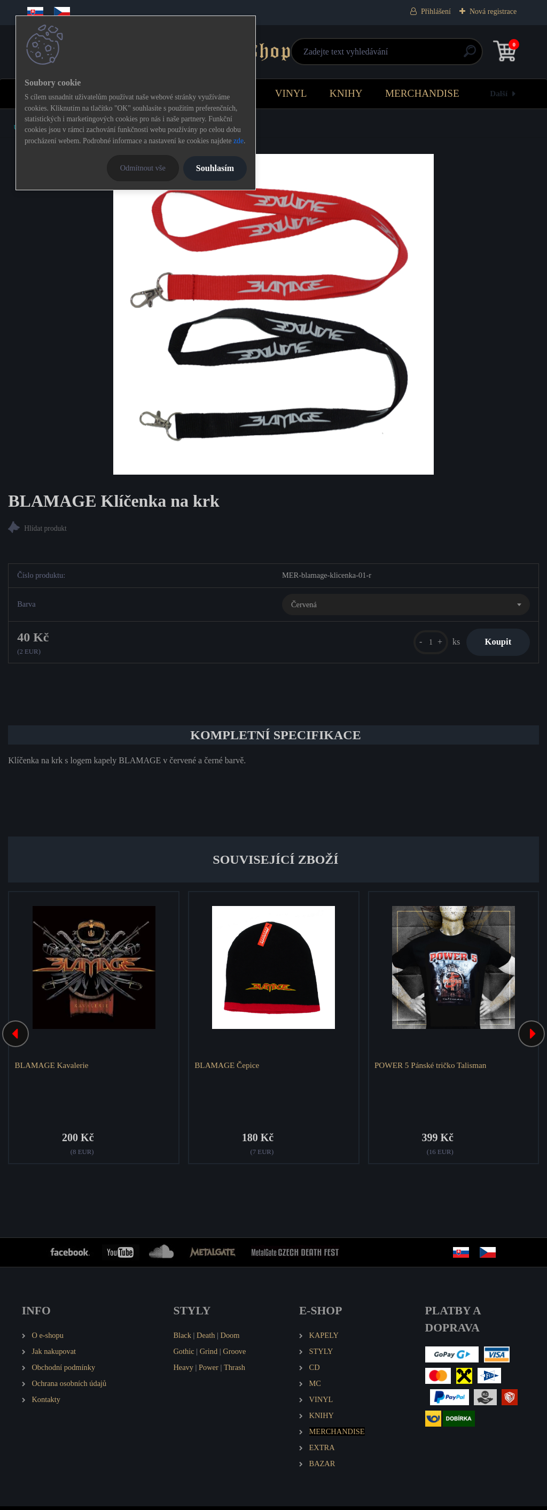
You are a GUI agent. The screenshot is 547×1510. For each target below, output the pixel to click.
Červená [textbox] (304, 605)
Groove (234, 1355)
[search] (401, 55)
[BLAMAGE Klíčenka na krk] (273, 314)
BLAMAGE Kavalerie (53, 1067)
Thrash (234, 1371)
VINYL (291, 93)
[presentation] (15, 1037)
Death (206, 1339)
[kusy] (423, 644)
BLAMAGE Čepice (228, 1067)
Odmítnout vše (143, 168)
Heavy (183, 1371)
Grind (209, 1355)
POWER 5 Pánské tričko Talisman (432, 1067)
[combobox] (406, 606)
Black (182, 1339)
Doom (229, 1339)
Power (208, 1371)
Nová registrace (493, 11)
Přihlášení (436, 11)
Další (498, 93)
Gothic (183, 1355)
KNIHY (346, 93)
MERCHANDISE (422, 93)
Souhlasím (215, 168)
